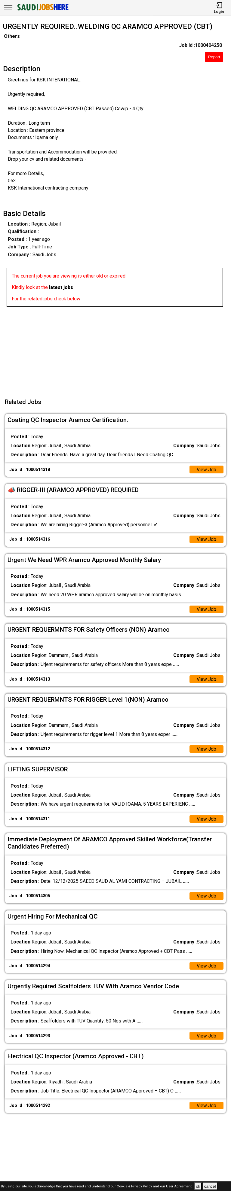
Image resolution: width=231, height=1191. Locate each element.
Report (214, 57)
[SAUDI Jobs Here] (42, 10)
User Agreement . (179, 1187)
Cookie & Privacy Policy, (135, 1187)
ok (198, 1186)
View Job (206, 469)
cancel (210, 1186)
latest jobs (61, 287)
